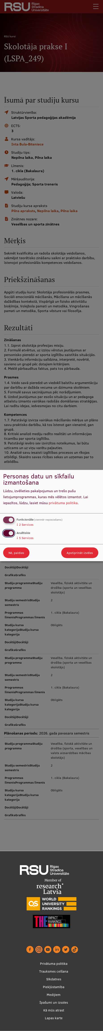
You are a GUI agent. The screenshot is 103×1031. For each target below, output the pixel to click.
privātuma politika (63, 502)
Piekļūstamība (53, 987)
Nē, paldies (16, 552)
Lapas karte (54, 1018)
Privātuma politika (53, 963)
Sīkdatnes (53, 979)
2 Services (25, 524)
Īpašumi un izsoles (54, 1002)
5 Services (25, 537)
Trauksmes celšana (53, 971)
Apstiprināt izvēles (80, 552)
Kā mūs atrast (53, 1010)
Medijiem (54, 994)
